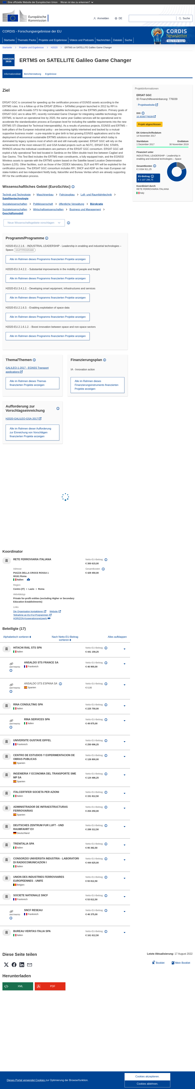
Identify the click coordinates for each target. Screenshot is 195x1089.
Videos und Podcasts (82, 40)
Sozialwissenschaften (14, 204)
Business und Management (85, 209)
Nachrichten (103, 40)
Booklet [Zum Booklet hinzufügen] (158, 962)
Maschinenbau (45, 194)
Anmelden (101, 18)
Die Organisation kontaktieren (30, 611)
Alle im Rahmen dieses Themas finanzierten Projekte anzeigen (28, 383)
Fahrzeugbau (67, 194)
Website (55, 611)
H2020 (54, 47)
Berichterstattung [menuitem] (32, 74)
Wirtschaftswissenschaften (48, 209)
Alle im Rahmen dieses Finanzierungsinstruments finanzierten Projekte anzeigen (96, 385)
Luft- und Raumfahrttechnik (96, 194)
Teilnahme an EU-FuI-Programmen (32, 615)
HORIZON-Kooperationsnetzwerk (31, 618)
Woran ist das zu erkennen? (76, 2)
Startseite (9, 40)
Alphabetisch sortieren (16, 636)
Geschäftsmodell (12, 213)
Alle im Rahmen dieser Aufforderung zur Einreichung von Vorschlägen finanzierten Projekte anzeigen (30, 432)
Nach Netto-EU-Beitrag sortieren (65, 638)
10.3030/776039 (145, 116)
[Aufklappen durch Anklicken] (125, 649)
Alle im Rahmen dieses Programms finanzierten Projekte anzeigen (48, 259)
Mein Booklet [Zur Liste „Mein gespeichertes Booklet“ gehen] (181, 962)
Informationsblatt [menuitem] (12, 74)
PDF (52, 986)
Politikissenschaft (43, 204)
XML (20, 986)
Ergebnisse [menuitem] (50, 74)
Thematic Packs (27, 40)
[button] (118, 18)
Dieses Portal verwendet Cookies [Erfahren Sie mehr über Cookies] (26, 1080)
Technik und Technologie (16, 194)
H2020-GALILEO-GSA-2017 (22, 418)
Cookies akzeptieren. (147, 1076)
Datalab (117, 40)
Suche (128, 40)
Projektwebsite (149, 104)
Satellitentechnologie (15, 198)
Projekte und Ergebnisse (53, 40)
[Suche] (184, 18)
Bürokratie (96, 204)
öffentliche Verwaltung (71, 204)
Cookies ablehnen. (147, 1083)
